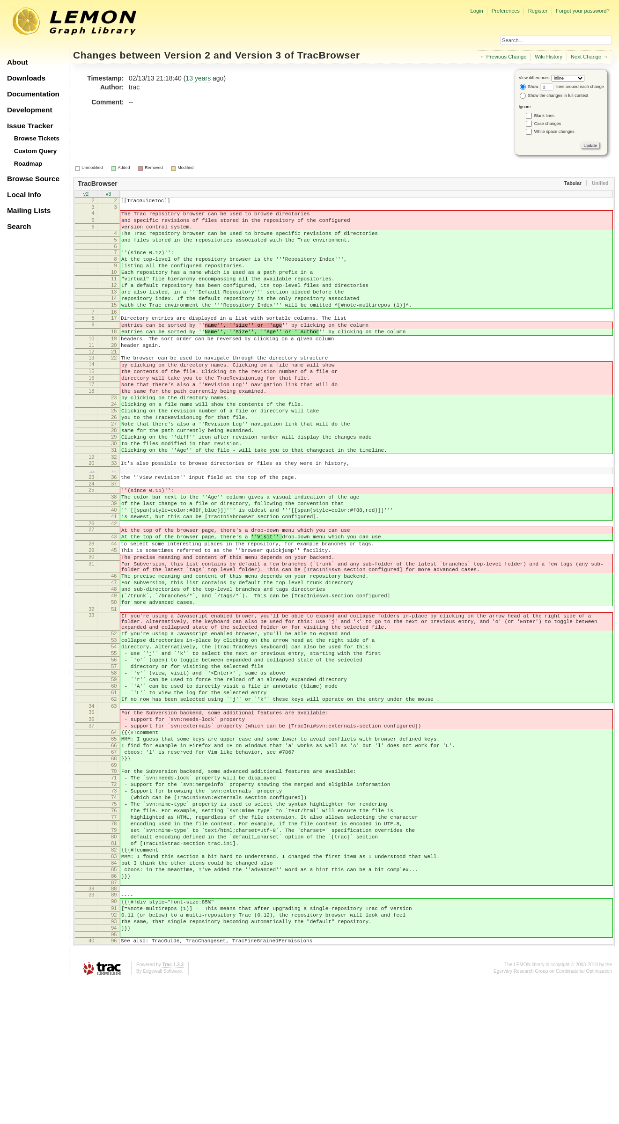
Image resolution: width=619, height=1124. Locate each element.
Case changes (547, 123)
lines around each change (572, 86)
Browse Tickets (36, 138)
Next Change (586, 56)
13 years (198, 78)
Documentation (33, 94)
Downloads (26, 78)
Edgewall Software (162, 1114)
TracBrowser (328, 55)
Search (19, 226)
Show (529, 86)
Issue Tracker (30, 126)
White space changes (554, 131)
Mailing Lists (29, 210)
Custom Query (35, 150)
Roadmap (28, 163)
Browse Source (33, 179)
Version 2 (187, 55)
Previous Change (506, 56)
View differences (534, 77)
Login (476, 11)
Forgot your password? (582, 11)
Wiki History (548, 56)
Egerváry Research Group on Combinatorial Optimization (553, 1114)
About (17, 62)
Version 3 (258, 55)
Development (29, 110)
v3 (108, 195)
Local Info (24, 194)
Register (538, 11)
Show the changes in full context (554, 95)
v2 (86, 195)
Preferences (506, 11)
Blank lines (544, 115)
